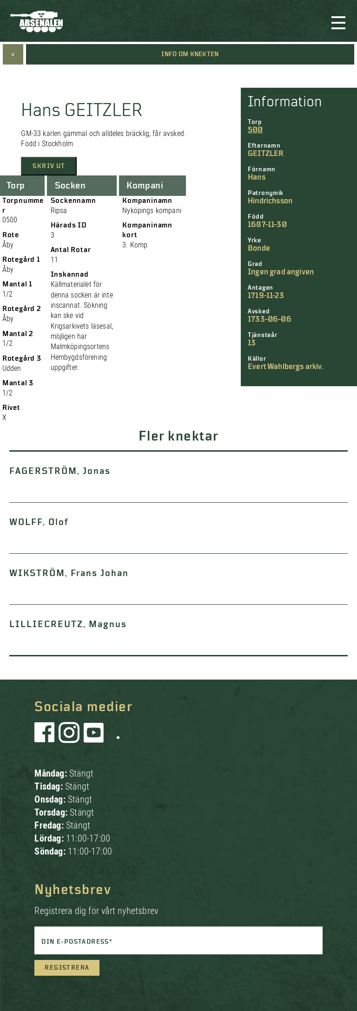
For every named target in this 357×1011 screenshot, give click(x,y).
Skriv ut (49, 166)
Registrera (67, 968)
